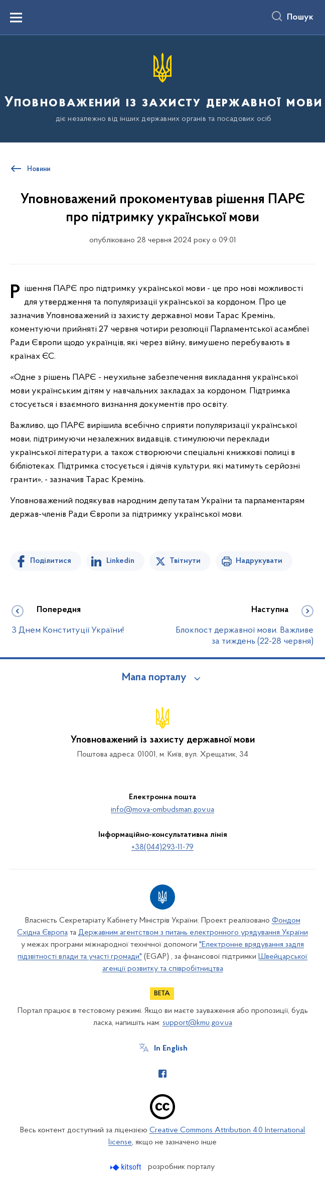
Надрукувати (259, 561)
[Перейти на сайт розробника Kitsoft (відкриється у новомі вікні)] (126, 1167)
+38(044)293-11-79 (162, 847)
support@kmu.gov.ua (197, 1023)
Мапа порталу (154, 677)
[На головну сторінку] (162, 88)
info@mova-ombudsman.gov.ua (162, 810)
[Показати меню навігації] (16, 18)
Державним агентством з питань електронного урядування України (193, 933)
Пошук (300, 17)
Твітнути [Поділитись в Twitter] (185, 561)
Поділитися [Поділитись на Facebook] (50, 561)
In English (171, 1049)
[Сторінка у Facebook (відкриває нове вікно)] (162, 1074)
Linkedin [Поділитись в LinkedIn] (120, 561)
